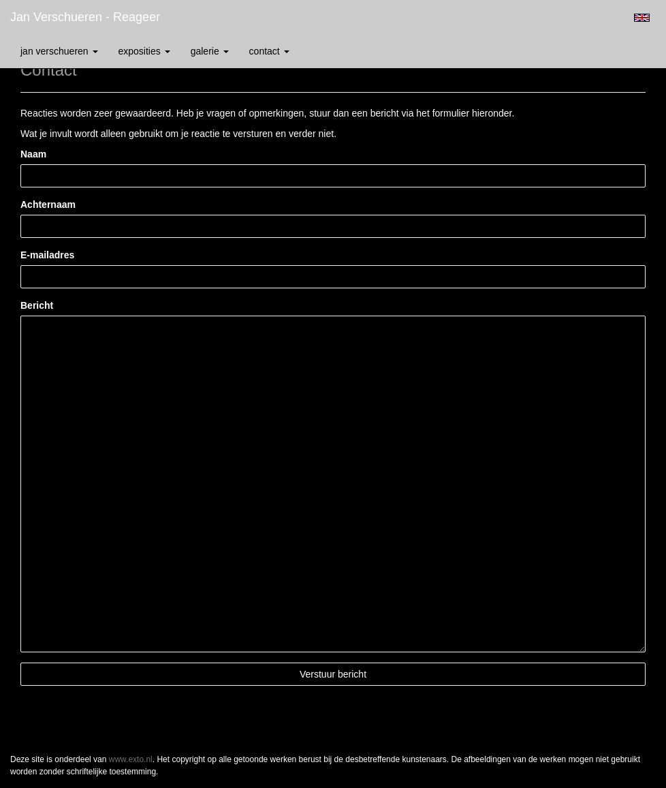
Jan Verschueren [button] (59, 51)
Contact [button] (269, 51)
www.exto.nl (131, 759)
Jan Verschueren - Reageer (85, 17)
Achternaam (48, 204)
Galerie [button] (210, 51)
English (642, 18)
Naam (33, 154)
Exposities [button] (144, 51)
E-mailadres (47, 254)
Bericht (36, 305)
